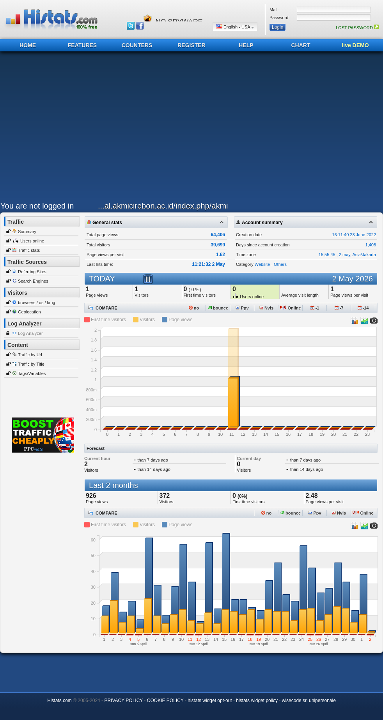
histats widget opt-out (210, 700)
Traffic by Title (31, 364)
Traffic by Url (30, 354)
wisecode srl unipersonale (309, 700)
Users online (32, 241)
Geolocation (29, 312)
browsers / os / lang (36, 302)
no (194, 308)
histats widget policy (257, 700)
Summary (27, 231)
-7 (339, 308)
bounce (218, 308)
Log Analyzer (30, 333)
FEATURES (82, 45)
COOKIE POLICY (165, 700)
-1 (314, 308)
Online (290, 308)
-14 (363, 308)
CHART (300, 45)
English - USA (235, 26)
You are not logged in (37, 206)
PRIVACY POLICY (123, 700)
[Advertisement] (73, 128)
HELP (246, 45)
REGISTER (191, 45)
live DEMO (355, 45)
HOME (28, 45)
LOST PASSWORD (357, 27)
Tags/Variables (32, 373)
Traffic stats (29, 250)
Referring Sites (32, 271)
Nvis (266, 308)
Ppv (242, 308)
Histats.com (59, 700)
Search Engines (33, 281)
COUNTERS (137, 45)
